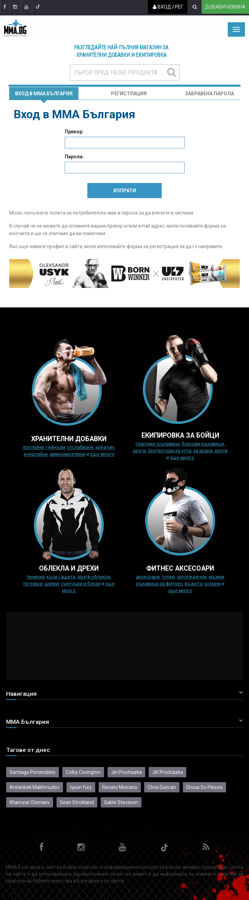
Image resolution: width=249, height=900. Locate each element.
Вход (162, 7)
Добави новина (225, 7)
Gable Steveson (121, 802)
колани (212, 583)
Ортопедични (192, 577)
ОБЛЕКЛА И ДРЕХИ (69, 568)
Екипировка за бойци (180, 435)
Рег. (179, 7)
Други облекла (93, 577)
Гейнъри (55, 447)
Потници (32, 583)
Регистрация (129, 93)
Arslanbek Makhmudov (35, 787)
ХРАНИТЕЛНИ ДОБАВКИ (69, 439)
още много (102, 454)
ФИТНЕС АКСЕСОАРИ (180, 568)
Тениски (36, 577)
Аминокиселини (67, 454)
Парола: (74, 156)
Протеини (33, 447)
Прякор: (74, 131)
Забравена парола (209, 93)
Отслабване (80, 447)
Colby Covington (83, 772)
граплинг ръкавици (158, 444)
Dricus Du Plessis (204, 787)
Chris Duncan (162, 787)
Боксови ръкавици (203, 444)
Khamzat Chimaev (30, 802)
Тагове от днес (28, 749)
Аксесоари (148, 577)
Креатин (105, 447)
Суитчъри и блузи (80, 583)
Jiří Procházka (167, 772)
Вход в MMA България (44, 93)
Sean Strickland (77, 802)
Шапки (52, 583)
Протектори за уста (169, 450)
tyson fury (81, 787)
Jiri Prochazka (126, 772)
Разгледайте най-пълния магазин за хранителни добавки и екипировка (121, 51)
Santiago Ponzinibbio (32, 772)
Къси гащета (61, 577)
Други (139, 450)
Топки (168, 577)
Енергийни (36, 454)
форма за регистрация (152, 246)
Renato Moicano (119, 787)
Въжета (193, 583)
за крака (202, 450)
